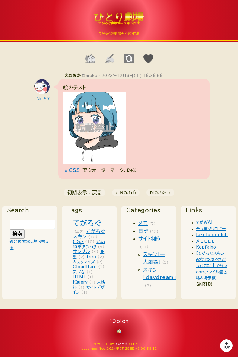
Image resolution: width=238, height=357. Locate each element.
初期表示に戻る (84, 192)
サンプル (81, 251)
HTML (79, 277)
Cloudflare (85, 267)
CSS (78, 241)
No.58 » (160, 192)
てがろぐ (87, 223)
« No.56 (126, 192)
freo (91, 257)
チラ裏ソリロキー (211, 229)
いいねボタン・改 (89, 244)
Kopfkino (206, 247)
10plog (119, 21)
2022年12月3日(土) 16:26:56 (132, 76)
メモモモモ (205, 241)
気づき (79, 272)
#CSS (72, 170)
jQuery (80, 282)
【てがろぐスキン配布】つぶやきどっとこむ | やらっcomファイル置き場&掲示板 (212, 265)
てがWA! (204, 222)
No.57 (43, 99)
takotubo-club (212, 235)
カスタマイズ (84, 262)
